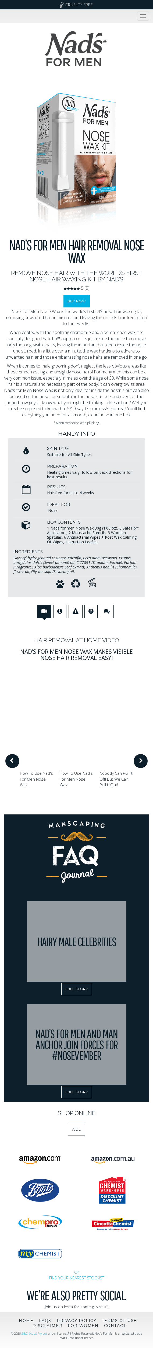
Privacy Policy (76, 1320)
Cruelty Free (76, 4)
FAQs (45, 1320)
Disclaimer (47, 1325)
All (76, 1129)
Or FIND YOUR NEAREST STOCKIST (76, 1274)
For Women (83, 1325)
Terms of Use (119, 1320)
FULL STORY (76, 989)
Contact (115, 1325)
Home (26, 1320)
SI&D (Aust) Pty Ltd (34, 1333)
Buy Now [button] (76, 301)
